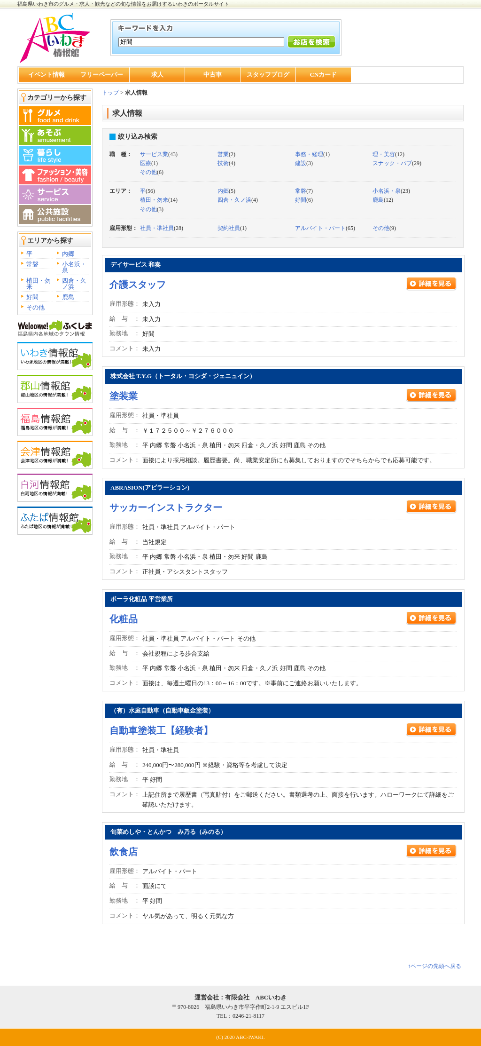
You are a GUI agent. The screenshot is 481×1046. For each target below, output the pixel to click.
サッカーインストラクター (165, 507)
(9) (384, 228)
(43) (159, 154)
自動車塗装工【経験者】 (161, 730)
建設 (300, 163)
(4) (226, 163)
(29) (396, 163)
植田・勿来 (38, 283)
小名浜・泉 (74, 267)
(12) (388, 154)
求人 (157, 74)
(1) (312, 154)
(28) (161, 228)
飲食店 (123, 852)
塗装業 (123, 396)
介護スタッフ (137, 284)
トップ (110, 92)
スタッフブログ (268, 74)
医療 (145, 163)
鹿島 (68, 297)
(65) (325, 228)
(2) (226, 154)
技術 (223, 163)
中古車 (212, 74)
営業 (223, 154)
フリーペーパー (101, 74)
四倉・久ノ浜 (74, 283)
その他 (35, 307)
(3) (304, 163)
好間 (32, 297)
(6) (151, 172)
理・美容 (383, 154)
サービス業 (154, 154)
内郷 (68, 253)
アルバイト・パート (320, 228)
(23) (391, 191)
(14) (159, 200)
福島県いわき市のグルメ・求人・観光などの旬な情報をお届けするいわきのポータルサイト (123, 4)
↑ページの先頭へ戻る (434, 966)
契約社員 (228, 228)
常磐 (32, 264)
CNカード (323, 74)
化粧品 (123, 619)
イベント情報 (46, 74)
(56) (147, 191)
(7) (304, 191)
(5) (226, 191)
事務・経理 (309, 154)
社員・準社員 (157, 228)
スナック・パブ (392, 163)
